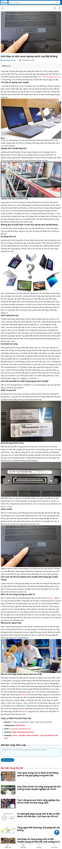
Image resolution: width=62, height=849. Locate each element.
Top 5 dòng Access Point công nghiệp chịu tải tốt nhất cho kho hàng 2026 (38, 801)
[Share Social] (59, 8)
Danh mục (23, 847)
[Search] (57, 2)
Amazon (50, 598)
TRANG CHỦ (7, 847)
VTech (25, 711)
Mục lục (6, 66)
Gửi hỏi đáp (7, 760)
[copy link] (55, 8)
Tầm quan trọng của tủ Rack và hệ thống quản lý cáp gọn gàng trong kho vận (37, 774)
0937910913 (20, 725)
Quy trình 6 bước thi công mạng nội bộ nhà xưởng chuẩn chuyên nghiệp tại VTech (38, 788)
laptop (24, 694)
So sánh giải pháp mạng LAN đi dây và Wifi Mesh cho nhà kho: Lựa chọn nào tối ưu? (38, 815)
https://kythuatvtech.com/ (23, 732)
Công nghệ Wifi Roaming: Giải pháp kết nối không (38, 829)
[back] (2, 8)
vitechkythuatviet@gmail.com (20, 729)
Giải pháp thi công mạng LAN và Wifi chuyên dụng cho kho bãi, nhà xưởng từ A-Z (38, 842)
